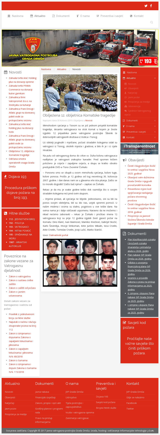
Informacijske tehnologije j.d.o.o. (137, 430)
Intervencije (132, 106)
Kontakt (136, 16)
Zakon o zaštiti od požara (22, 287)
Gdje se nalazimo (135, 397)
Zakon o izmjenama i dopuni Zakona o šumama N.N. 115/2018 (22, 368)
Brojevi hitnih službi (106, 407)
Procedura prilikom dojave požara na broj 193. (21, 192)
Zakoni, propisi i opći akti (48, 403)
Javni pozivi (132, 97)
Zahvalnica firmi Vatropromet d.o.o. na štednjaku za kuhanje (20, 101)
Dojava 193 (102, 396)
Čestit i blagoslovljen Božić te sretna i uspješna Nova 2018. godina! (141, 208)
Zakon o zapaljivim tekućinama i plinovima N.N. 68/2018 (21, 352)
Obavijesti (131, 88)
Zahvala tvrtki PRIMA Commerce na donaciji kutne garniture (20, 89)
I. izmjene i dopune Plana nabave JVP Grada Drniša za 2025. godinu (141, 308)
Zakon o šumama (18, 360)
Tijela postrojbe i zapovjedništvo (74, 404)
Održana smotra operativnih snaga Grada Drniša (21, 162)
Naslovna (15, 16)
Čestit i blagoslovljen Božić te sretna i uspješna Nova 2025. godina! (141, 169)
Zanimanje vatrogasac (77, 418)
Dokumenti (61, 16)
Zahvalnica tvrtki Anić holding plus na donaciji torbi (21, 128)
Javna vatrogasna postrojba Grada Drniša (68, 430)
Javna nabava (42, 391)
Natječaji (130, 92)
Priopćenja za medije (137, 101)
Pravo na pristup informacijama (43, 420)
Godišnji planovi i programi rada (49, 410)
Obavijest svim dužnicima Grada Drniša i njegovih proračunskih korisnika (141, 181)
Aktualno (37, 16)
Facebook (131, 403)
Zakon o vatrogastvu (20, 276)
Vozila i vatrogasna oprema (80, 412)
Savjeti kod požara (105, 402)
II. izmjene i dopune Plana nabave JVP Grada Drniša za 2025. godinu (141, 297)
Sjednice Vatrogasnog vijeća (137, 112)
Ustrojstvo (71, 397)
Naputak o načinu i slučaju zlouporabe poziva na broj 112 (22, 325)
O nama (83, 16)
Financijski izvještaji (45, 397)
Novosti (88, 120)
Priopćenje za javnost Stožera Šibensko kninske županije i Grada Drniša (141, 219)
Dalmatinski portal (58, 235)
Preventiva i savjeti (110, 16)
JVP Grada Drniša (74, 391)
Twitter (130, 408)
